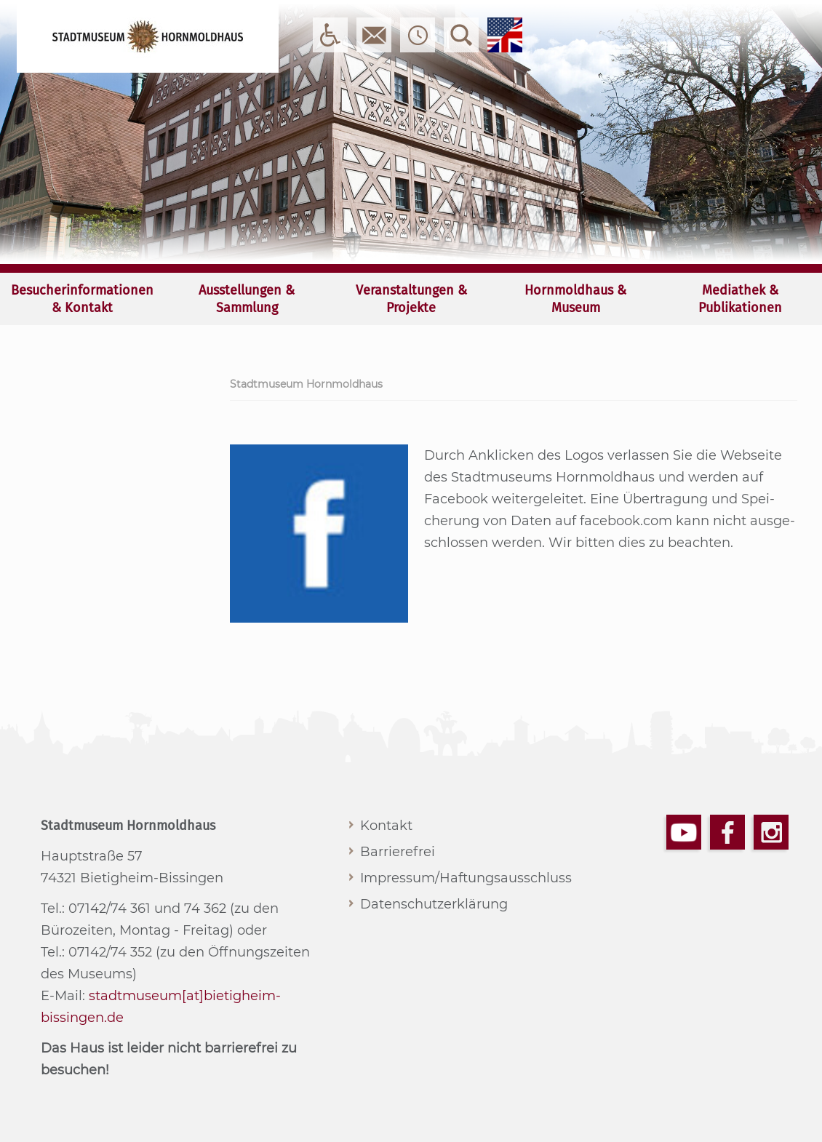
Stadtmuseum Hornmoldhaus (306, 384)
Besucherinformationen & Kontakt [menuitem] (82, 299)
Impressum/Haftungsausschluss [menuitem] (466, 878)
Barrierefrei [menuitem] (397, 852)
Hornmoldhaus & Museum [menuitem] (575, 299)
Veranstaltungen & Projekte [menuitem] (411, 299)
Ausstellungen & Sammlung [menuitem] (247, 299)
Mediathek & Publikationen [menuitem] (740, 299)
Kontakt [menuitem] (386, 826)
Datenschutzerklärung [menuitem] (434, 904)
